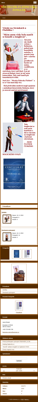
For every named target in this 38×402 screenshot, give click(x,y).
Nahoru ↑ (27, 399)
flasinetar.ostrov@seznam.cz (11, 332)
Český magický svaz (8, 349)
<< (4, 370)
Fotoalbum (19, 312)
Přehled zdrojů (7, 378)
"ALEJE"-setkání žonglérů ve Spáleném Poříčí (16, 347)
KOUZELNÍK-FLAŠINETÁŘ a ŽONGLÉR (19, 8)
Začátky (4, 212)
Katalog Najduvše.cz (8, 344)
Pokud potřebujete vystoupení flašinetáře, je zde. (17, 341)
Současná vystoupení (8, 230)
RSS (22, 399)
